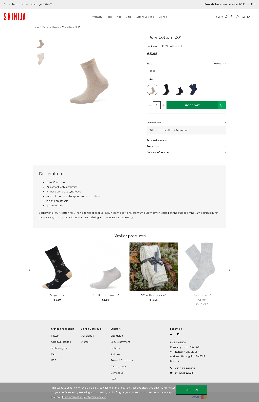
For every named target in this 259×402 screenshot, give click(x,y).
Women (97, 16)
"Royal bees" (57, 295)
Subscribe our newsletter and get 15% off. (28, 4)
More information (72, 397)
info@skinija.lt (184, 373)
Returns (115, 354)
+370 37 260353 (185, 368)
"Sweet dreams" (202, 295)
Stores (84, 341)
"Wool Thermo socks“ (153, 295)
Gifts (128, 16)
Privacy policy (119, 366)
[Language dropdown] (250, 16)
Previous (29, 270)
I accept (192, 390)
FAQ (113, 378)
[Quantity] (157, 105)
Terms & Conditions (122, 360)
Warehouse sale (145, 16)
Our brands (87, 335)
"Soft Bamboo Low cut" (105, 295)
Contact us (117, 372)
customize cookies (95, 397)
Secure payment (120, 341)
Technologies (59, 348)
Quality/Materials (61, 341)
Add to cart (192, 105)
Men (109, 16)
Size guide (117, 335)
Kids (118, 16)
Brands (162, 16)
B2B (53, 360)
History (55, 335)
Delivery (115, 348)
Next (229, 270)
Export (55, 354)
